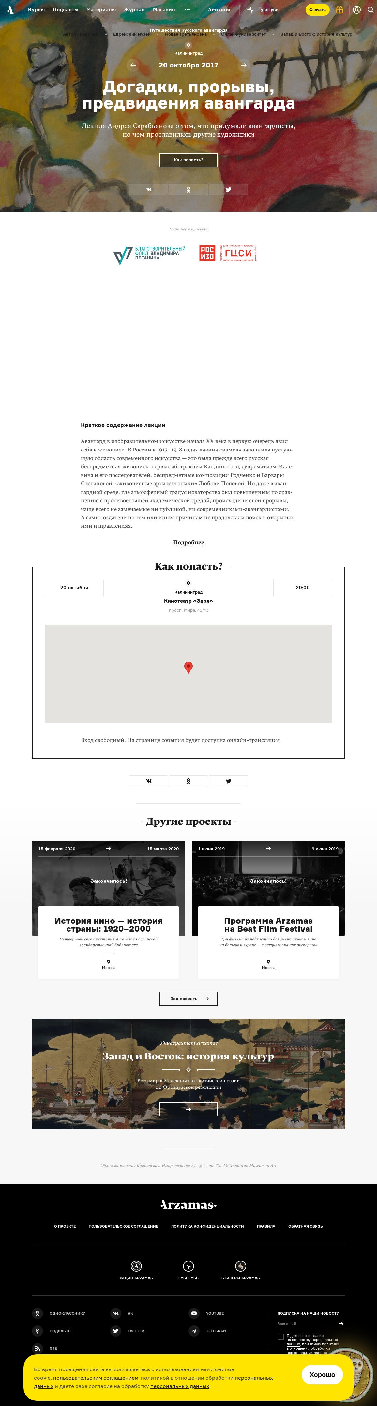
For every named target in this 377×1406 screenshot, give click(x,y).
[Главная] (188, 1204)
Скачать (317, 9)
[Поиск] (370, 9)
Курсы (36, 10)
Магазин (164, 10)
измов (230, 449)
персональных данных (179, 1386)
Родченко (242, 475)
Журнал (134, 10)
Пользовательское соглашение (123, 1226)
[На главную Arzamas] (10, 10)
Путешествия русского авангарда (189, 30)
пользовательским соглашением (95, 1377)
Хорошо (322, 1374)
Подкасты (65, 10)
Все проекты (184, 998)
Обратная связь (305, 1226)
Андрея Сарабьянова (141, 126)
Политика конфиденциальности (207, 1226)
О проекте (65, 1226)
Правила (266, 1226)
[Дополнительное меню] (187, 9)
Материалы (101, 10)
